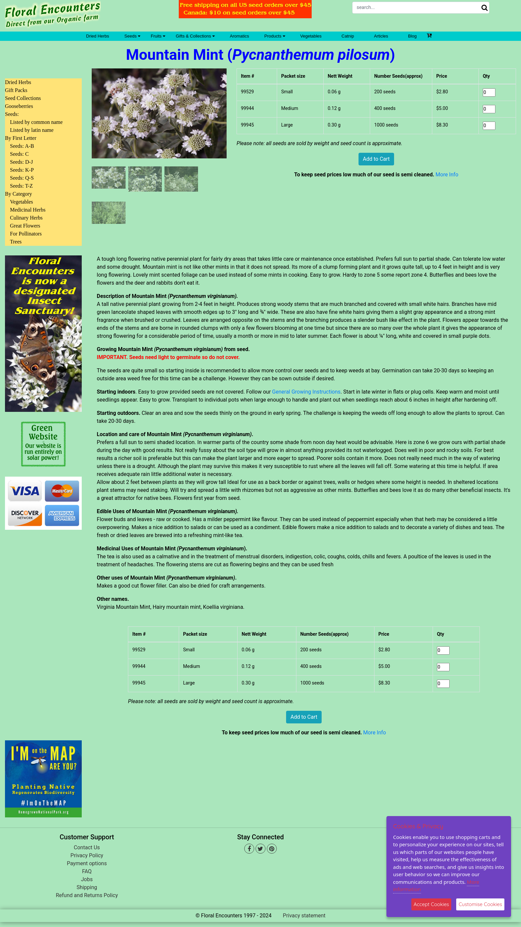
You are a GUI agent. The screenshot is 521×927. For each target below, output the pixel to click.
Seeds (132, 36)
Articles (381, 36)
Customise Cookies (480, 904)
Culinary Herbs (26, 218)
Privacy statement (304, 915)
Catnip (348, 36)
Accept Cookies (431, 904)
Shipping (86, 887)
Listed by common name (36, 122)
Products (274, 36)
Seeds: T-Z (21, 186)
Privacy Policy (86, 855)
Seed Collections (23, 98)
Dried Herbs (97, 36)
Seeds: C (19, 154)
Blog (412, 36)
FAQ (87, 871)
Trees (16, 241)
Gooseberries (19, 106)
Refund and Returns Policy (87, 895)
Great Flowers (25, 226)
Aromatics (239, 36)
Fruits (158, 36)
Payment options (87, 863)
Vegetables (311, 36)
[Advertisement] (43, 631)
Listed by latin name (31, 130)
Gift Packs (16, 90)
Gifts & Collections (195, 36)
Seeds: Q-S (22, 178)
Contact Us (87, 847)
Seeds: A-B (22, 146)
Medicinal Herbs (28, 210)
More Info (447, 174)
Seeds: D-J (21, 162)
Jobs (87, 879)
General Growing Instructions (306, 392)
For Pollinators (26, 233)
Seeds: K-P (22, 170)
